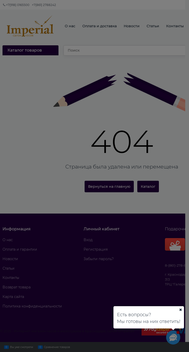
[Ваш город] (180, 309)
